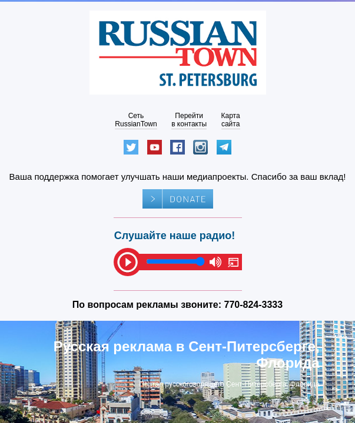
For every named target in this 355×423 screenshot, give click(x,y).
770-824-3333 (253, 305)
